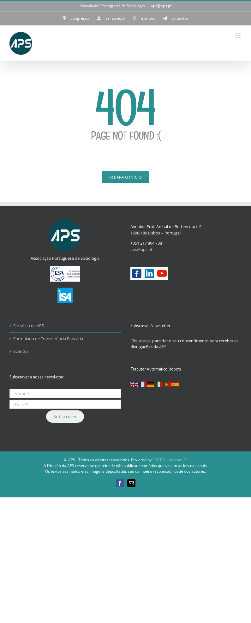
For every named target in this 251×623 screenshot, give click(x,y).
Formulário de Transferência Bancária (48, 338)
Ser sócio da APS (28, 325)
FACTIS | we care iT (169, 460)
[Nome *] (65, 393)
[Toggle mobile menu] (238, 35)
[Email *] (65, 404)
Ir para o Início (125, 177)
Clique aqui (140, 341)
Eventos (20, 351)
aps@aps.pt (161, 6)
